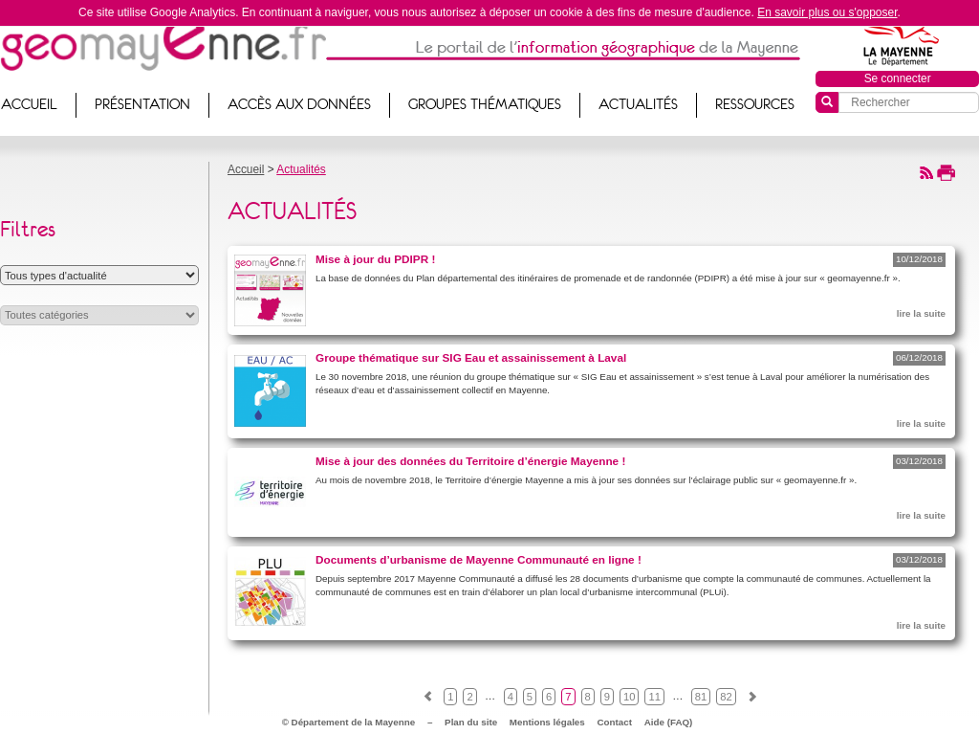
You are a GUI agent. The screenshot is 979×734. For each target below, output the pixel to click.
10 (629, 696)
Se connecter (897, 78)
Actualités (638, 104)
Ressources (754, 104)
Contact (615, 722)
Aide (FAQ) (668, 722)
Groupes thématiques (484, 104)
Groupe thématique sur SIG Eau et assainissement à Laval (470, 357)
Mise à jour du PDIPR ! (375, 259)
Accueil (246, 169)
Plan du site (471, 722)
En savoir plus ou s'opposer (827, 12)
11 (654, 696)
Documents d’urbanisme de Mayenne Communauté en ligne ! (478, 559)
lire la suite (921, 313)
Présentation (142, 104)
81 (701, 696)
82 (725, 696)
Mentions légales (547, 722)
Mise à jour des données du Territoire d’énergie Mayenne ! (470, 461)
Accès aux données (299, 104)
